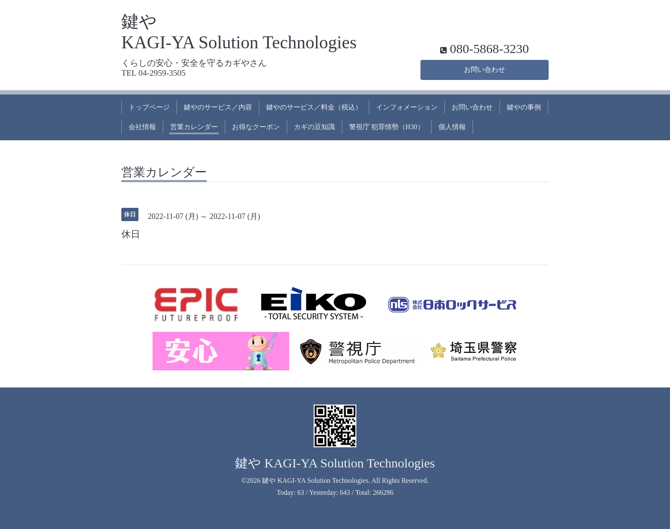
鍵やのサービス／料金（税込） (314, 107)
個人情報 (452, 126)
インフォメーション (407, 107)
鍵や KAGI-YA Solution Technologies (335, 463)
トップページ (149, 107)
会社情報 (142, 126)
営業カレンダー (194, 126)
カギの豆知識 (314, 126)
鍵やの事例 (524, 107)
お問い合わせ (484, 69)
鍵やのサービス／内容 (218, 107)
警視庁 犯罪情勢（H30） (386, 126)
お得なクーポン (256, 126)
